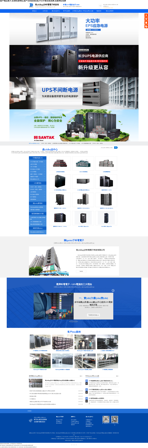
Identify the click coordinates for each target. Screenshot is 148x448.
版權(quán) (31, 432)
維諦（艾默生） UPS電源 (37, 174)
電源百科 (98, 11)
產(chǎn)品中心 (56, 11)
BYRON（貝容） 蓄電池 (97, 143)
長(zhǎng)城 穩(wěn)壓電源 (37, 207)
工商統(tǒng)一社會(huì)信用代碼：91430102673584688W (62, 438)
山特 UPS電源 (37, 164)
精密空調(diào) (89, 426)
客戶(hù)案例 (66, 11)
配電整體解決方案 (89, 424)
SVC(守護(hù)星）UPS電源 (74, 143)
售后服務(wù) (59, 421)
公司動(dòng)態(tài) (77, 11)
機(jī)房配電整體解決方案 (37, 224)
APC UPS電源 (37, 166)
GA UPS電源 (37, 171)
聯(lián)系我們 (109, 11)
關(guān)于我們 (59, 419)
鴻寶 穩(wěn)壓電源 (37, 209)
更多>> (81, 376)
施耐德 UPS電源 (37, 176)
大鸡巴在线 (20, 447)
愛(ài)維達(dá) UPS (37, 179)
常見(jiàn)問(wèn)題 (88, 11)
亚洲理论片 (34, 447)
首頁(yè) (34, 11)
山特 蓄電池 (37, 191)
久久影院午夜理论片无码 (5, 447)
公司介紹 (45, 11)
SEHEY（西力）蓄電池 (46, 143)
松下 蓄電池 (37, 196)
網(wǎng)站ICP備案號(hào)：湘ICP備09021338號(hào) (86, 438)
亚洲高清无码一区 (14, 447)
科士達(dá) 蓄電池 (37, 194)
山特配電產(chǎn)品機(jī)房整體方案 (59, 143)
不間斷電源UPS (89, 419)
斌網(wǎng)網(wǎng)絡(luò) (77, 440)
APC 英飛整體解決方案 (86, 143)
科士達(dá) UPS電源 (37, 169)
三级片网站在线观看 (27, 447)
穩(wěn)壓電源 (89, 423)
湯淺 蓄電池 (37, 199)
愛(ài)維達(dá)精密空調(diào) (37, 232)
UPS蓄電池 (88, 421)
